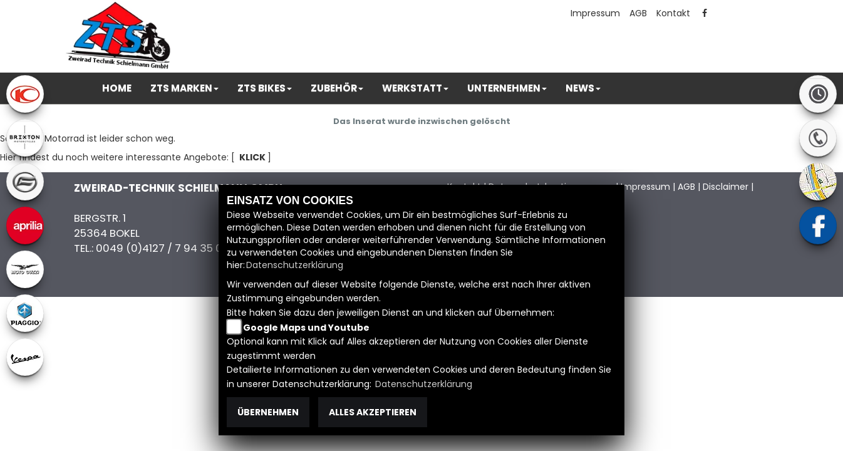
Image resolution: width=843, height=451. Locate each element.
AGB (638, 13)
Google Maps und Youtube (306, 327)
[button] (184, 88)
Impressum (595, 13)
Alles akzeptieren (372, 412)
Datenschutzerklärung (294, 265)
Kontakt (673, 13)
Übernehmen (268, 412)
